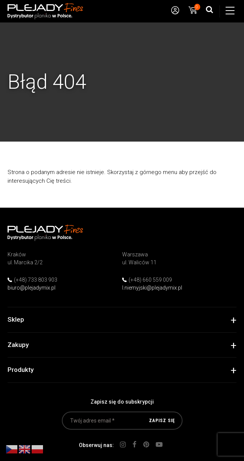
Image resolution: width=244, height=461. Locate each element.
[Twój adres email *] (122, 421)
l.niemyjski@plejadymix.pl (152, 288)
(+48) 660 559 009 (150, 280)
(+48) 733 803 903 (35, 280)
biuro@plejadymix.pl (31, 288)
